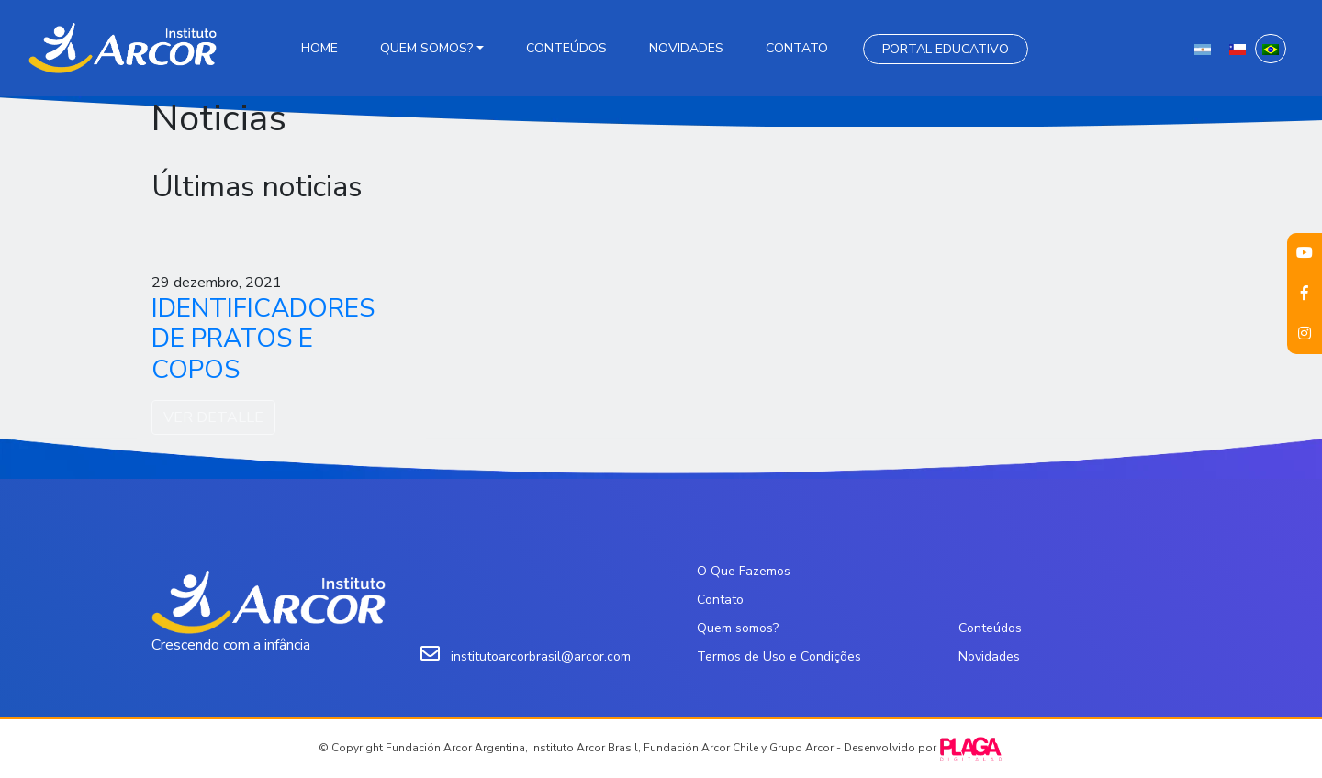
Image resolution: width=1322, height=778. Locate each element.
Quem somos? (426, 48)
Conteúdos (566, 48)
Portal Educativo (945, 49)
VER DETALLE (213, 417)
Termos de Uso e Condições (779, 656)
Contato (797, 48)
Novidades (686, 48)
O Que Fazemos (743, 571)
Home (319, 48)
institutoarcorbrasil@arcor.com (541, 656)
